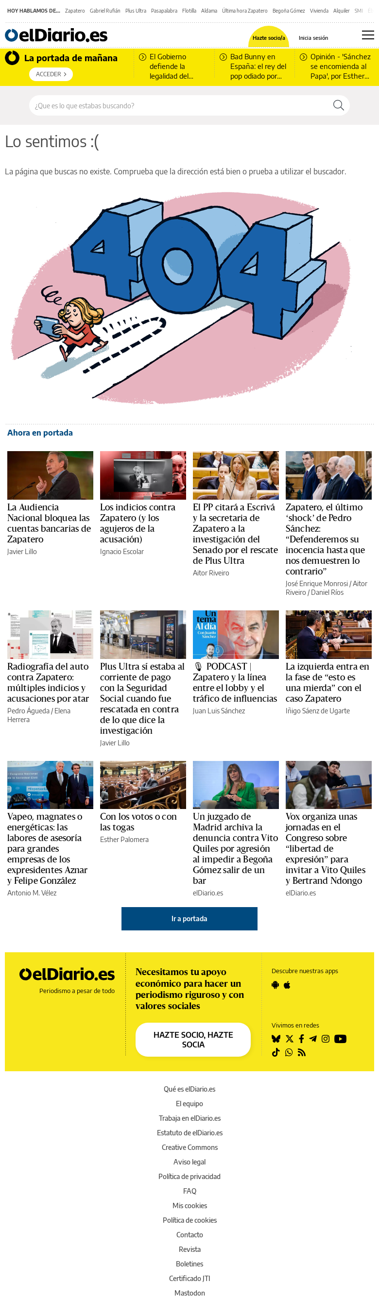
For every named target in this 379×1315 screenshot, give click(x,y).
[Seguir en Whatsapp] (289, 1052)
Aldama (209, 11)
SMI (359, 11)
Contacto (189, 1235)
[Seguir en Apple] (287, 984)
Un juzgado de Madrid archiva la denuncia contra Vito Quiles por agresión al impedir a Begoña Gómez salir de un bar (235, 849)
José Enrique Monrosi (317, 583)
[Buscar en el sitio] (178, 105)
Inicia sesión (313, 37)
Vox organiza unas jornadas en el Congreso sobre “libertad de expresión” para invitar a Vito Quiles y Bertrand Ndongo (325, 849)
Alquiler (341, 11)
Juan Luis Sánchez (219, 711)
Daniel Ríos (327, 592)
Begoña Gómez (289, 11)
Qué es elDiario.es (189, 1089)
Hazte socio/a (269, 37)
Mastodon (189, 1293)
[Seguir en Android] (275, 984)
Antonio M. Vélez (31, 893)
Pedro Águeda (28, 711)
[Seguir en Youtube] (340, 1038)
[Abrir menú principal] (368, 35)
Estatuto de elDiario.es (190, 1133)
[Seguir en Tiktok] (276, 1052)
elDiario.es (208, 893)
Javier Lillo (22, 551)
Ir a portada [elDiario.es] (189, 918)
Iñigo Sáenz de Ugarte (318, 711)
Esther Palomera (124, 839)
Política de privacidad (189, 1176)
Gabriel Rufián (105, 11)
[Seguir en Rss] (302, 1052)
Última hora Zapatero (245, 11)
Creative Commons (190, 1147)
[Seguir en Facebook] (301, 1038)
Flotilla (189, 11)
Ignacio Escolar (122, 551)
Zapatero (75, 11)
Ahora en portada (40, 433)
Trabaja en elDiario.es (190, 1118)
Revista (190, 1249)
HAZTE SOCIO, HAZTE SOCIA (193, 1039)
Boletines (189, 1264)
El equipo (189, 1103)
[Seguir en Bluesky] (276, 1038)
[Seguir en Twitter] (289, 1038)
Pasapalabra (164, 11)
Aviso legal (189, 1162)
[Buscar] (338, 105)
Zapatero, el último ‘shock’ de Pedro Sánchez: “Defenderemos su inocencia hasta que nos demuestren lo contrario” (325, 539)
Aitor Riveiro (211, 573)
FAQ (189, 1191)
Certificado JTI (189, 1278)
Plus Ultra (135, 11)
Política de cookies (190, 1220)
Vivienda (319, 11)
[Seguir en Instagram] (325, 1038)
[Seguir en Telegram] (313, 1038)
